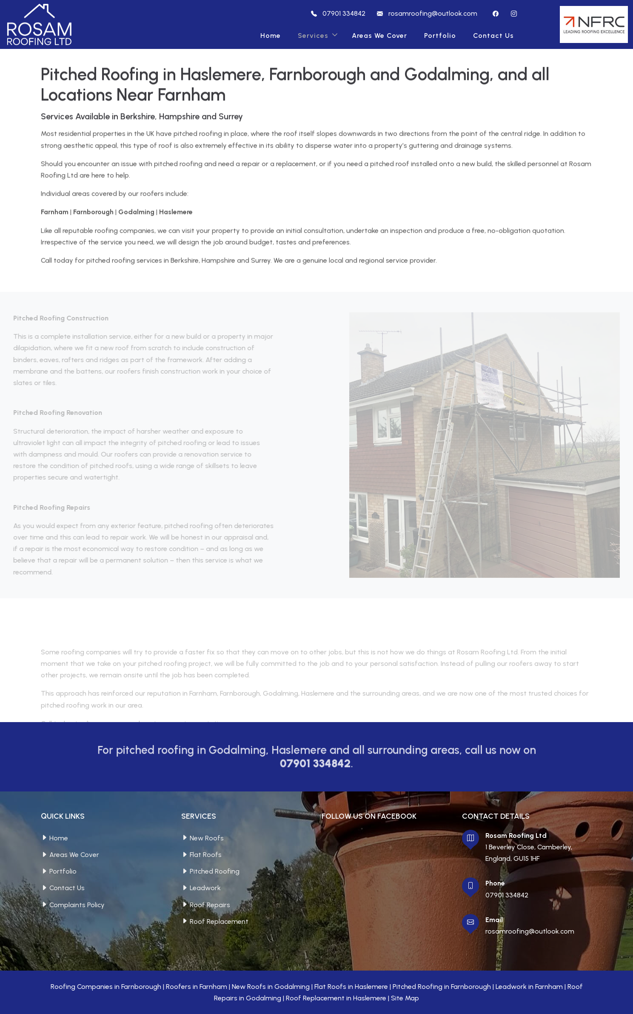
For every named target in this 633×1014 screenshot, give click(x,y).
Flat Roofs (206, 855)
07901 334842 (506, 895)
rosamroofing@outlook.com (529, 931)
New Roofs (207, 838)
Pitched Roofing (215, 871)
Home (270, 35)
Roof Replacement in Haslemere (336, 998)
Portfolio (440, 35)
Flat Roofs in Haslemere (351, 987)
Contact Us (493, 35)
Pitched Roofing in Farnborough (442, 987)
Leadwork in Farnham (529, 987)
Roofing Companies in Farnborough (106, 987)
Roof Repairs (210, 905)
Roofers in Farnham (196, 987)
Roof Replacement (219, 921)
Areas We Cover (379, 35)
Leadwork (205, 888)
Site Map (405, 998)
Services (313, 35)
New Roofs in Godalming (271, 987)
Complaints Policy (77, 905)
